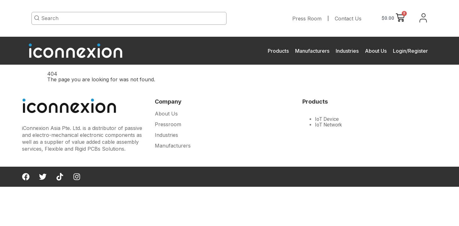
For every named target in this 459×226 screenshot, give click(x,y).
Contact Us (348, 18)
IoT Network (328, 125)
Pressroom (168, 124)
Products (278, 51)
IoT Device (327, 119)
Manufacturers (312, 51)
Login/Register (410, 51)
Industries (347, 51)
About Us (376, 51)
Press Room (307, 18)
